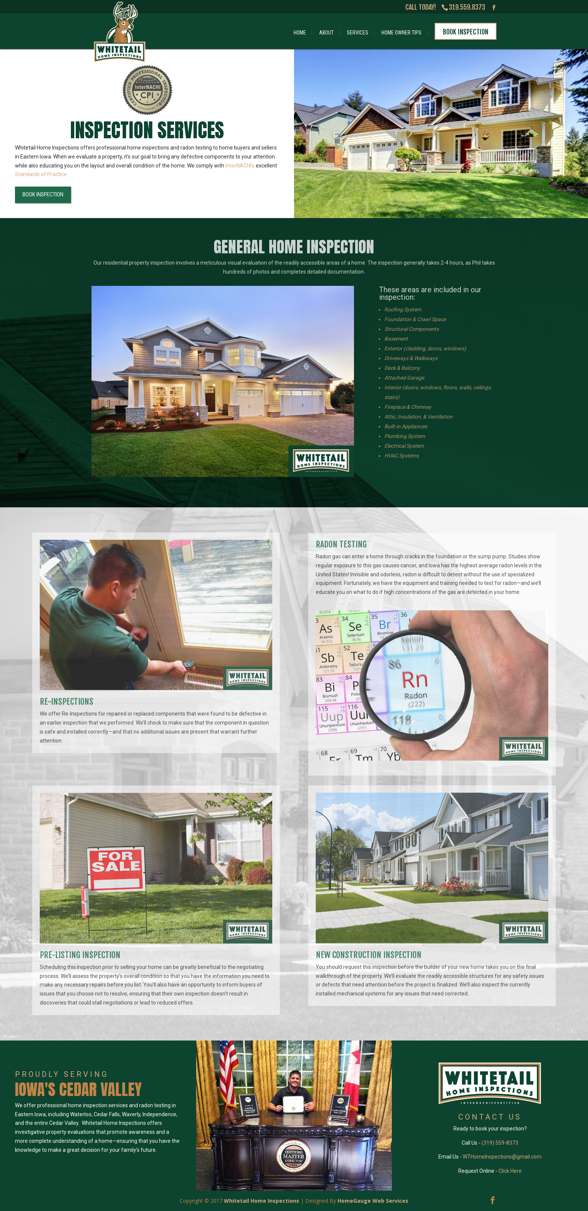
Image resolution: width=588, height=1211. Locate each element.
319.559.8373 (467, 7)
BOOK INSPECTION (40, 194)
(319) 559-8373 (500, 1143)
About (326, 32)
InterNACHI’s (237, 166)
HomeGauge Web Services (373, 1200)
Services (357, 32)
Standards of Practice (38, 174)
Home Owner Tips (401, 32)
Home (300, 32)
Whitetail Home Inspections (261, 1200)
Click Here (510, 1171)
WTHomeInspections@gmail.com (502, 1157)
